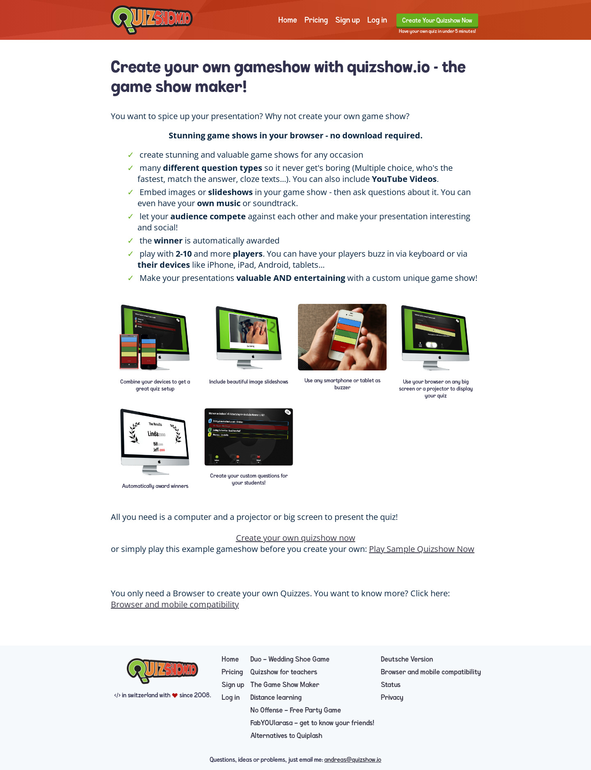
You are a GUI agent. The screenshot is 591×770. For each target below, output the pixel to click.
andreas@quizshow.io (352, 759)
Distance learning (276, 697)
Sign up (347, 20)
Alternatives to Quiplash (286, 736)
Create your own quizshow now (295, 537)
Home (287, 20)
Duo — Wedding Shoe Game (290, 659)
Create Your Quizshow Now (437, 20)
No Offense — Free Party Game (295, 710)
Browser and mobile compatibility (175, 604)
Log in (377, 20)
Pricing (316, 20)
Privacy (392, 697)
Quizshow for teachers (283, 672)
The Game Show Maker (284, 685)
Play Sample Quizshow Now (421, 548)
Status (391, 685)
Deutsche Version (407, 659)
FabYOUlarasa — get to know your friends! (312, 723)
